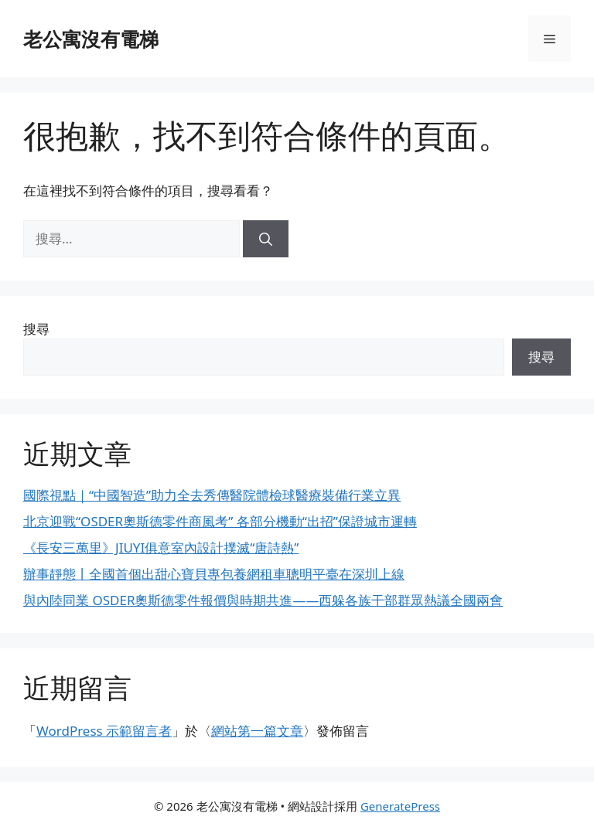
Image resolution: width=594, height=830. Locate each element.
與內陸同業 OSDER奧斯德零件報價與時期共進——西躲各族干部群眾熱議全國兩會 (263, 600)
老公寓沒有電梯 (91, 39)
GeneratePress (400, 806)
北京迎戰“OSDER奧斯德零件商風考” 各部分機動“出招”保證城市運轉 (220, 521)
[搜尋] (265, 238)
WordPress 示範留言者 (104, 731)
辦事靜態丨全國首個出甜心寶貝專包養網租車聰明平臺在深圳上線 (214, 574)
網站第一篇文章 (257, 731)
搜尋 (36, 329)
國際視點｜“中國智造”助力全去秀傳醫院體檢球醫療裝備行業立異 (212, 495)
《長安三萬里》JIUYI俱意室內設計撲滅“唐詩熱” (161, 547)
